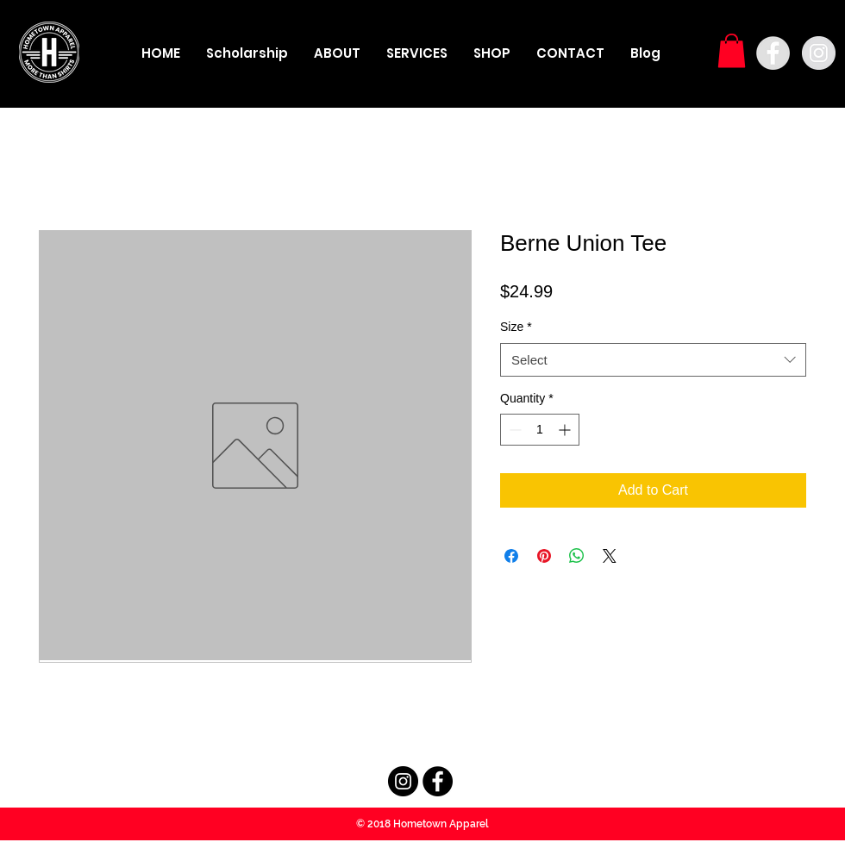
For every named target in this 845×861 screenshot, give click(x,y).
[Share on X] (609, 556)
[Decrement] (513, 430)
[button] (731, 50)
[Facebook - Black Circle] (437, 781)
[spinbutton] (539, 430)
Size (516, 327)
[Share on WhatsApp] (576, 556)
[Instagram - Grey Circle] (819, 53)
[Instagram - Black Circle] (403, 781)
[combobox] (653, 360)
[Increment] (566, 430)
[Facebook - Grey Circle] (773, 53)
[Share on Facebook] (511, 556)
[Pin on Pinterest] (544, 556)
